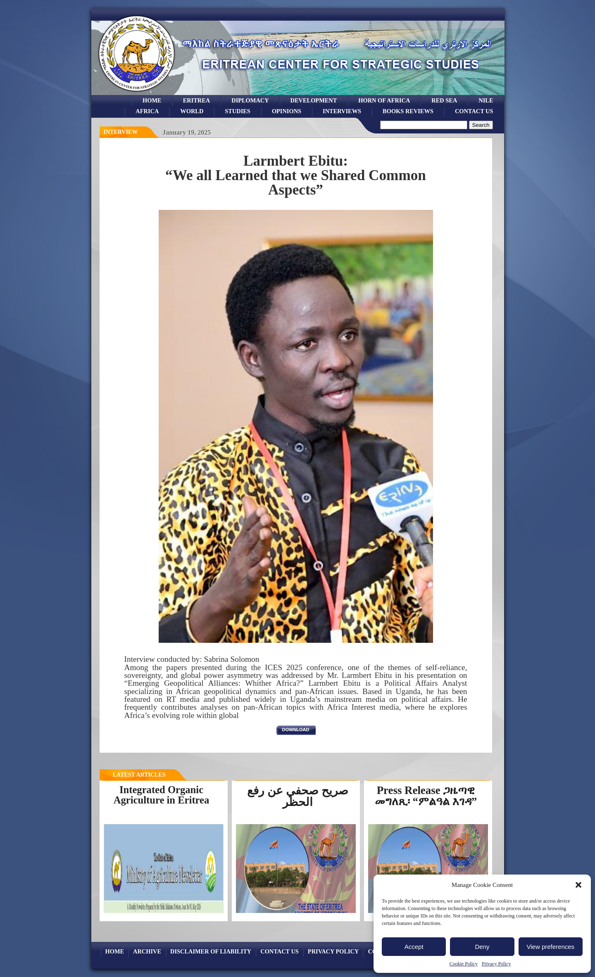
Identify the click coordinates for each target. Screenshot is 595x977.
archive (147, 951)
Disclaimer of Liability (210, 951)
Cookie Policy (464, 964)
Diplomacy (250, 100)
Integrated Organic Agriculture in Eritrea (161, 795)
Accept (414, 946)
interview (121, 132)
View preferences (551, 946)
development (313, 100)
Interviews (342, 111)
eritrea (196, 100)
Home (152, 100)
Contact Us (474, 111)
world (191, 111)
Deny (482, 946)
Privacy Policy (496, 964)
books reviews (408, 111)
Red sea (444, 100)
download (295, 729)
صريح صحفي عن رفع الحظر (297, 796)
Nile (485, 100)
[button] (578, 885)
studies (237, 111)
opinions (286, 111)
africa (147, 111)
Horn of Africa (384, 100)
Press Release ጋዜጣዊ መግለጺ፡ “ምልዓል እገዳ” (426, 796)
